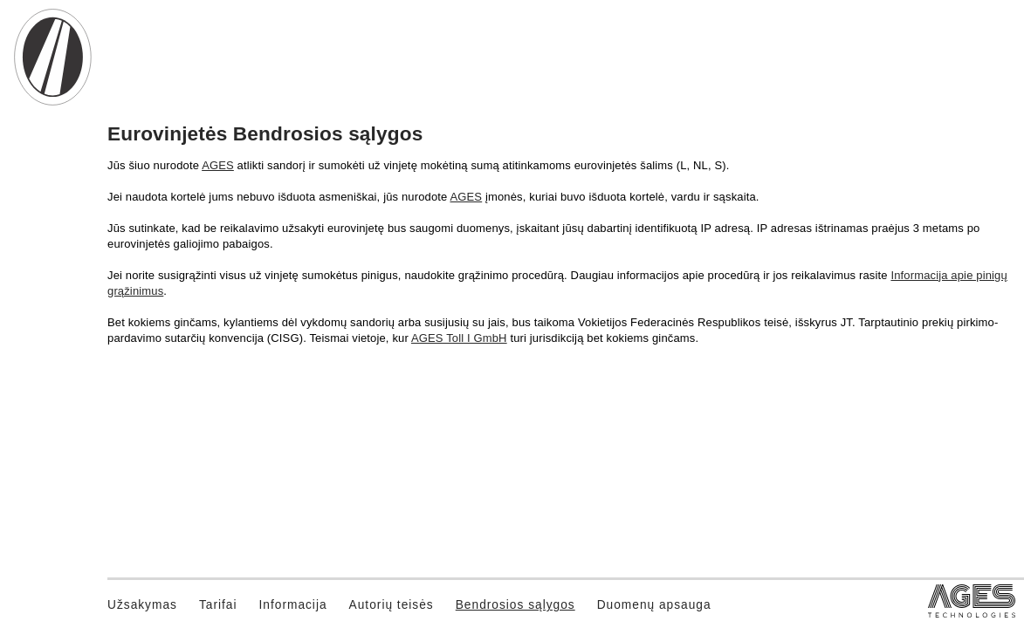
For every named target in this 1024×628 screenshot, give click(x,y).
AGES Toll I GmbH (459, 338)
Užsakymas (142, 604)
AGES (218, 165)
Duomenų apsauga (654, 604)
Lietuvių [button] (919, 89)
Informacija (293, 604)
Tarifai (218, 604)
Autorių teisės (391, 604)
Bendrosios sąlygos (515, 604)
